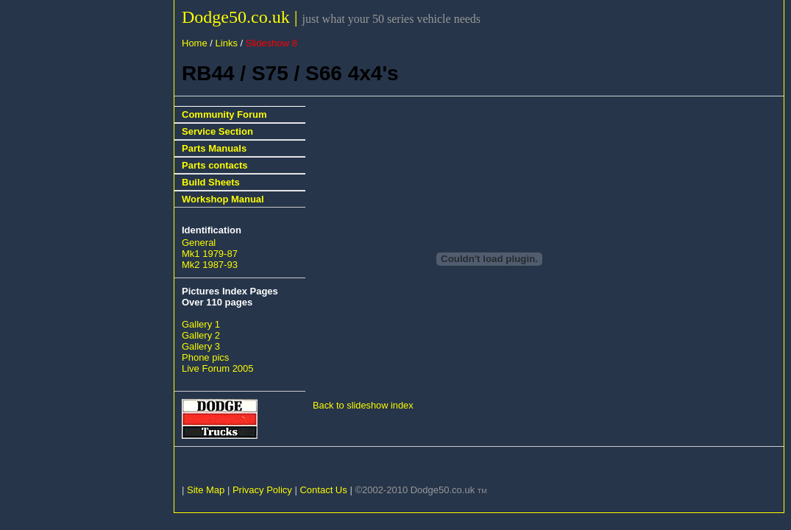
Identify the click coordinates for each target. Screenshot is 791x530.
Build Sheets (211, 182)
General (199, 242)
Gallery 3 (201, 346)
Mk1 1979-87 (210, 253)
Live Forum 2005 (218, 368)
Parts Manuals (214, 148)
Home (194, 43)
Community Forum (224, 114)
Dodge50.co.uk (238, 16)
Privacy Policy (262, 489)
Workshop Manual (223, 199)
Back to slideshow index (363, 405)
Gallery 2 (201, 335)
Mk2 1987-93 (210, 264)
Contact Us (323, 489)
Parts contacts (215, 165)
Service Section (217, 131)
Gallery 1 (201, 324)
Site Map (205, 489)
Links (227, 43)
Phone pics (205, 357)
